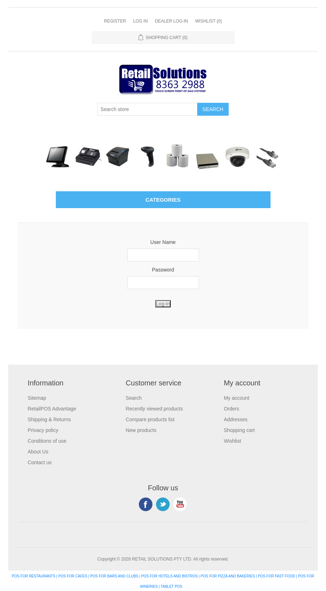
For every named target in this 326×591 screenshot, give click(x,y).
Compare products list (150, 419)
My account (236, 398)
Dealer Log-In (171, 21)
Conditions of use (47, 441)
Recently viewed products (154, 409)
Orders (231, 409)
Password (163, 270)
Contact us (40, 462)
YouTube (180, 504)
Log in (140, 21)
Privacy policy (43, 430)
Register (115, 21)
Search (133, 398)
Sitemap (37, 398)
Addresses (235, 419)
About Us (38, 452)
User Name (163, 242)
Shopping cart (239, 430)
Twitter (163, 504)
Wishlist (232, 441)
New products (141, 430)
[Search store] (147, 109)
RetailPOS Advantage (52, 409)
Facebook (145, 504)
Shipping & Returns (49, 419)
